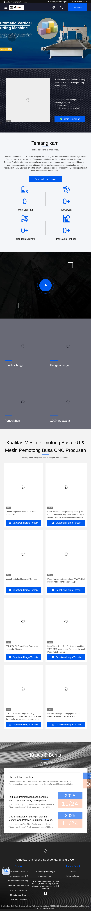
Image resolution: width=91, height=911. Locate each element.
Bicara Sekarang (70, 119)
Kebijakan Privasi (72, 876)
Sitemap (73, 871)
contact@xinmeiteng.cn (57, 2)
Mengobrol (78, 7)
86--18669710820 (79, 2)
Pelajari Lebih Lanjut (45, 179)
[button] (12, 37)
